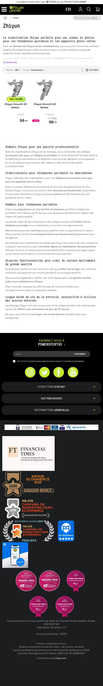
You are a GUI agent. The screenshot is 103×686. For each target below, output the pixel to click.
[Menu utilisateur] (78, 9)
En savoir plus (10, 62)
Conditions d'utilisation (74, 361)
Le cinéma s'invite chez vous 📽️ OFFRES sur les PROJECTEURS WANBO (51, 1)
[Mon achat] (98, 9)
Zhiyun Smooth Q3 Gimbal (15, 106)
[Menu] (5, 9)
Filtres (91, 70)
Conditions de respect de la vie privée (45, 361)
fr (68, 9)
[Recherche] (88, 9)
